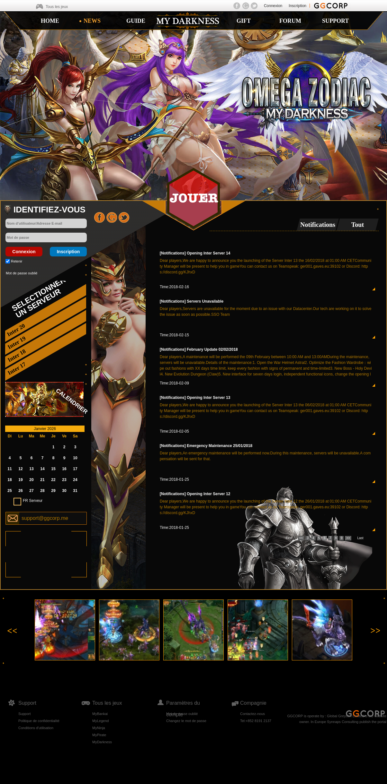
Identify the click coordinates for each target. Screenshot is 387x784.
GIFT (244, 21)
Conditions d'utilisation (35, 728)
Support (24, 714)
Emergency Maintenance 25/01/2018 (219, 446)
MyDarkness (102, 742)
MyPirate (99, 735)
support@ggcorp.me (45, 518)
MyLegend (100, 721)
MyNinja (98, 728)
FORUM (290, 21)
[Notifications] (173, 253)
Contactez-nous (252, 714)
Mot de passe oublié (21, 273)
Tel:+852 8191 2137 (255, 721)
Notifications (317, 224)
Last (360, 538)
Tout (357, 224)
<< (301, 538)
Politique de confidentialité (38, 721)
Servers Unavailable (205, 301)
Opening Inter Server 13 (208, 397)
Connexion (273, 6)
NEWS (92, 21)
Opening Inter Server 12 (208, 494)
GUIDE (135, 21)
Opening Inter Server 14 (208, 253)
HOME (50, 21)
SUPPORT (335, 21)
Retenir (16, 261)
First (289, 538)
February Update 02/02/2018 (212, 349)
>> (348, 538)
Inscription (297, 6)
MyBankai (100, 714)
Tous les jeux (57, 6)
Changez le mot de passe (186, 721)
